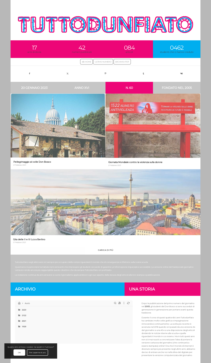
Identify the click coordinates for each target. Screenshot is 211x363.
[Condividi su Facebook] (30, 73)
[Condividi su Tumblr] (143, 73)
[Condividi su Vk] (181, 73)
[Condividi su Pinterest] (105, 73)
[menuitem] (86, 62)
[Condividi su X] (67, 73)
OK (19, 352)
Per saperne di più (37, 352)
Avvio (25, 303)
